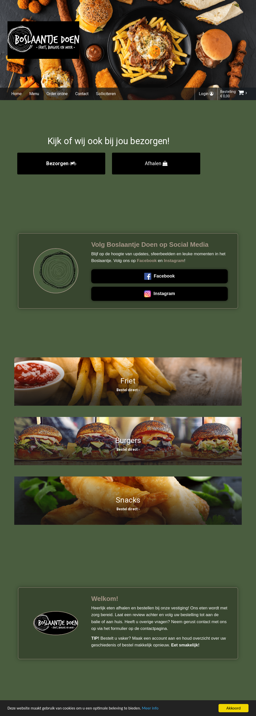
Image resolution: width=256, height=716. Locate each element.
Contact (81, 93)
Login (206, 93)
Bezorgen (61, 163)
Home (16, 93)
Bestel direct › (128, 390)
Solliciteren (106, 93)
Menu (34, 93)
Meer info (153, 708)
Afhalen (156, 163)
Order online (57, 93)
